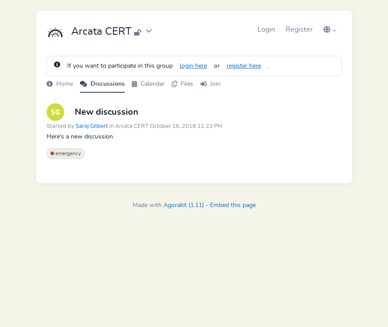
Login (266, 29)
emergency (66, 153)
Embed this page (233, 205)
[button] (330, 29)
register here (244, 66)
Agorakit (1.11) (183, 205)
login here (193, 66)
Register (299, 29)
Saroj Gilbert (92, 126)
